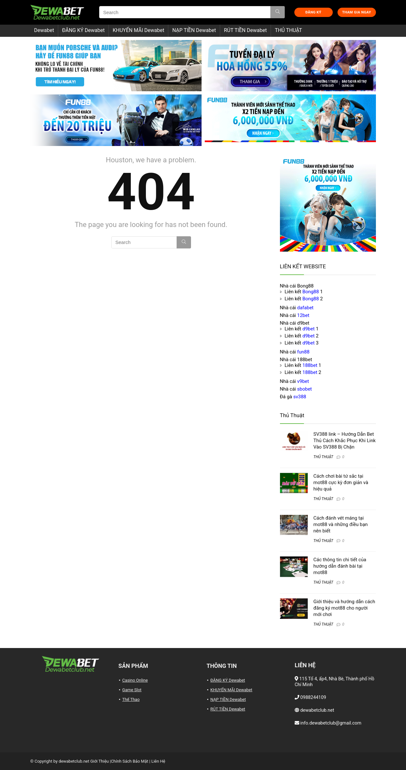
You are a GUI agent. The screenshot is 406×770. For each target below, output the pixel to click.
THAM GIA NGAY (356, 12)
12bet (303, 315)
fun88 (303, 352)
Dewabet (44, 30)
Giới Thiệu (99, 761)
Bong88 (310, 292)
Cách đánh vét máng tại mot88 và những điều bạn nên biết (341, 524)
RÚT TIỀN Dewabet (245, 30)
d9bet (308, 329)
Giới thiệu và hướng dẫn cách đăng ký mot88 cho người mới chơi (344, 608)
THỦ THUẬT (288, 30)
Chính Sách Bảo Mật (129, 761)
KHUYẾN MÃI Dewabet (138, 30)
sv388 (299, 397)
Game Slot (131, 689)
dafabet (305, 308)
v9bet (303, 381)
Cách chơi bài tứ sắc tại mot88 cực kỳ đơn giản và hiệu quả (341, 482)
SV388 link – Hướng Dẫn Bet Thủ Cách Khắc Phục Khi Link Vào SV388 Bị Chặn (345, 440)
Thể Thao (130, 699)
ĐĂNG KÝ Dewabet (83, 30)
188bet (309, 365)
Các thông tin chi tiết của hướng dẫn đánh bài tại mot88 (340, 566)
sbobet (304, 389)
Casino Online (135, 680)
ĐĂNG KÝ (314, 12)
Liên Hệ (158, 761)
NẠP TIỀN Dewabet (194, 30)
